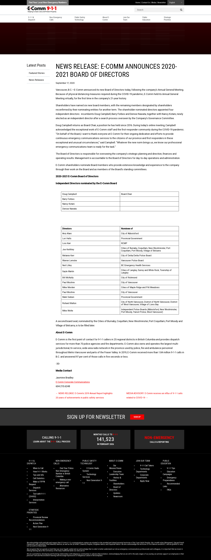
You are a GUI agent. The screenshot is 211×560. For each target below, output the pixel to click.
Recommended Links (172, 483)
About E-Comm (111, 17)
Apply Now (140, 483)
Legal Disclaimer (131, 551)
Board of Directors (117, 487)
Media (154, 2)
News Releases (35, 80)
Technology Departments (141, 475)
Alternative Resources (65, 488)
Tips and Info (34, 477)
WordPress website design (92, 553)
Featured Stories (35, 73)
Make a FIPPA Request (38, 484)
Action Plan (33, 512)
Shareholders (114, 483)
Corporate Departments (146, 480)
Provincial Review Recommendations (37, 507)
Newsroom (114, 493)
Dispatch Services (36, 487)
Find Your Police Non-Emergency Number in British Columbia (65, 476)
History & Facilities (117, 480)
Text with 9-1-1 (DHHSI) (39, 491)
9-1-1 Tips (167, 471)
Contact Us (146, 2)
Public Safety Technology (86, 17)
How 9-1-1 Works (36, 474)
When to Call (34, 471)
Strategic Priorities (175, 17)
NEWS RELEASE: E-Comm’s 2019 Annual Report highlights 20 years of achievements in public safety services (83, 397)
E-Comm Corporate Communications (75, 382)
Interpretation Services (38, 494)
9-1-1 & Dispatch (34, 17)
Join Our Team (131, 17)
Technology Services (91, 477)
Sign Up (137, 421)
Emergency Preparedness (169, 478)
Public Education (152, 17)
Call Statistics (34, 481)
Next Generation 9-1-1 (91, 480)
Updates (112, 490)
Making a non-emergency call (62, 483)
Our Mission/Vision (117, 471)
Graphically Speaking (115, 553)
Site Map (143, 551)
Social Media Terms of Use (104, 551)
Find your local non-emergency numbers (48, 2)
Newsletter (162, 2)
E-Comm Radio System (92, 473)
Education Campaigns (172, 474)
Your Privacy (86, 551)
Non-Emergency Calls (58, 17)
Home (138, 2)
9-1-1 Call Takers (143, 471)
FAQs (165, 487)
